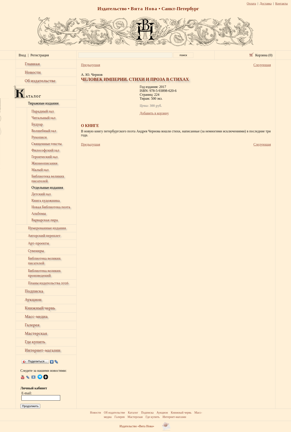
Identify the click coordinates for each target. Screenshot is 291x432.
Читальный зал (43, 118)
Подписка (34, 291)
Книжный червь (40, 308)
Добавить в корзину (154, 113)
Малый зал (39, 170)
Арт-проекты (38, 243)
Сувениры (36, 251)
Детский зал (41, 194)
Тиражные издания (43, 103)
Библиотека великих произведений (44, 273)
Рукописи (39, 137)
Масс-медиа (36, 317)
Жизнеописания (44, 163)
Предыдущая (90, 65)
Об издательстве (40, 81)
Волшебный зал (43, 131)
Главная (32, 64)
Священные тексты (46, 144)
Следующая (262, 65)
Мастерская (36, 333)
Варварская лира (44, 220)
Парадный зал (42, 111)
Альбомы (38, 213)
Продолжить (30, 406)
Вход (22, 55)
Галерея (32, 325)
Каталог (133, 412)
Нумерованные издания (47, 228)
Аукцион (33, 300)
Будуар (37, 124)
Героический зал (44, 157)
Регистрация (40, 55)
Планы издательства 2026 (48, 283)
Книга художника (45, 200)
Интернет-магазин (42, 350)
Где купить (35, 342)
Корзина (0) (263, 55)
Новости (33, 72)
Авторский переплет (44, 236)
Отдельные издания (47, 187)
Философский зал (45, 150)
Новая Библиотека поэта (50, 207)
